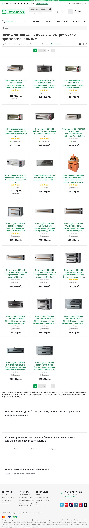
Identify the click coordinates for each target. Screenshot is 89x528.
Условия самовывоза (26, 500)
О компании (35, 21)
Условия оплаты (25, 495)
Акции (49, 21)
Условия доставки (25, 497)
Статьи (38, 495)
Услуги (76, 21)
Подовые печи (30, 473)
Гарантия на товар (25, 503)
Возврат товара (25, 505)
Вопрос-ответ (41, 505)
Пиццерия (8, 473)
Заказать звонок (42, 3)
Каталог (10, 21)
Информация (42, 492)
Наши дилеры (7, 500)
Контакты (5, 503)
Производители (42, 497)
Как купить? (62, 21)
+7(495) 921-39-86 (10, 3)
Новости (5, 495)
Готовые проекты (8, 497)
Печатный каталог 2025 (42, 501)
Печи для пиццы (18, 473)
